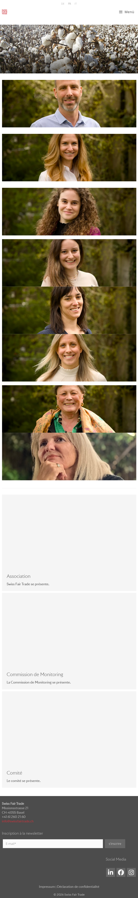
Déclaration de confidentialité (78, 887)
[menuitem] (62, 3)
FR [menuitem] (69, 3)
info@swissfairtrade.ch (18, 821)
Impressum (47, 887)
